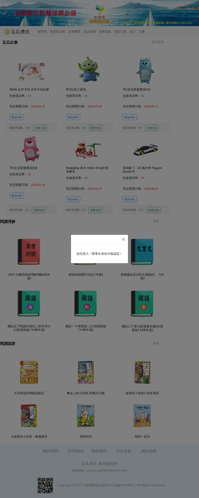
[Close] (123, 239)
